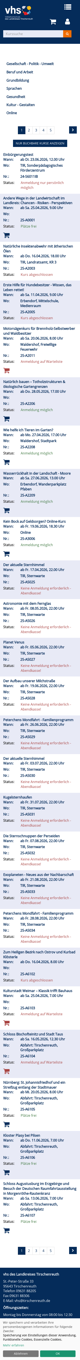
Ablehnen (21, 1353)
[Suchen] (67, 33)
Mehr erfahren (13, 1345)
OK (58, 1353)
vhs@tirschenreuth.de (32, 1300)
